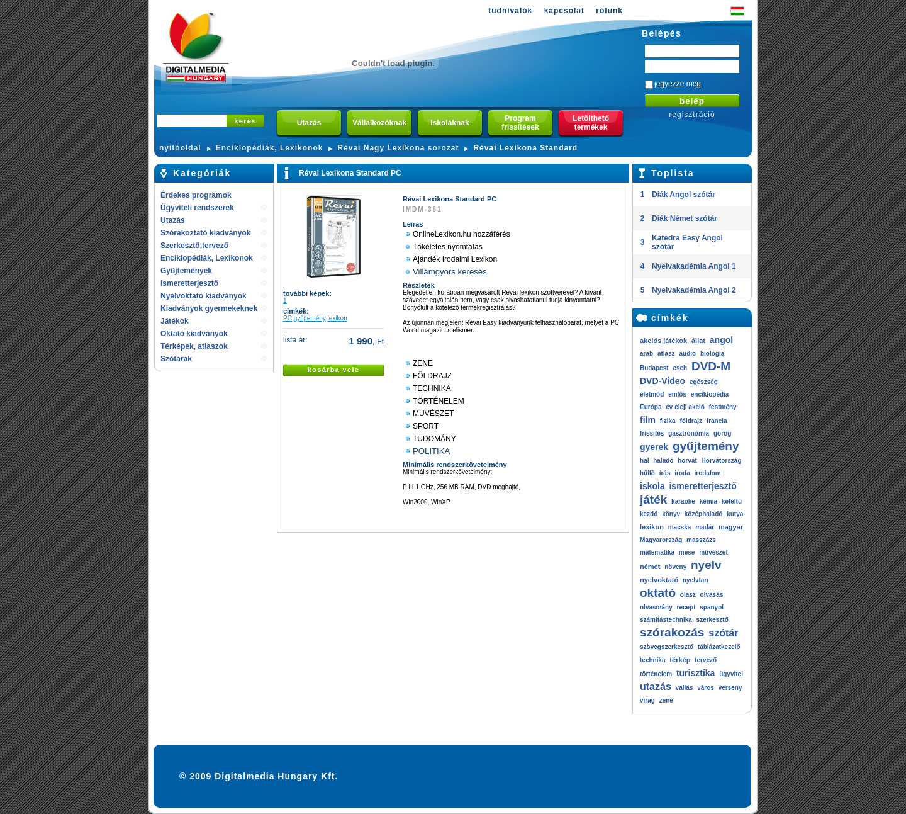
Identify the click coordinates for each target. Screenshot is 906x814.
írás (665, 473)
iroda (682, 473)
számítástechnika (666, 619)
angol (721, 340)
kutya (735, 514)
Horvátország (722, 460)
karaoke (683, 501)
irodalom (707, 473)
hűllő (647, 473)
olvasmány (656, 607)
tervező (706, 660)
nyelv (706, 565)
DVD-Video (662, 381)
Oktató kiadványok (194, 333)
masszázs (701, 539)
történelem (656, 673)
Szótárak (176, 358)
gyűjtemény (310, 318)
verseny (730, 687)
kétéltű (732, 501)
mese (687, 552)
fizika (668, 420)
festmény (723, 407)
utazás (655, 686)
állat (698, 340)
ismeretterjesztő (702, 486)
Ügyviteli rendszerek (197, 207)
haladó (663, 460)
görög (722, 433)
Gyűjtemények (186, 270)
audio (687, 353)
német (650, 566)
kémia (708, 501)
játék (653, 499)
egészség (704, 381)
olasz (688, 594)
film (648, 420)
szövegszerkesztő (666, 646)
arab (646, 353)
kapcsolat (564, 10)
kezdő (648, 514)
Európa (650, 407)
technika (653, 660)
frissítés (652, 433)
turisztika (695, 673)
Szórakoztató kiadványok (205, 233)
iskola (652, 486)
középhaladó (704, 514)
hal (644, 460)
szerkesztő (712, 619)
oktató (658, 592)
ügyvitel (731, 673)
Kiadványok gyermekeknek (208, 308)
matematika (657, 552)
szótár (723, 633)
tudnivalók (510, 10)
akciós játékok (663, 340)
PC (287, 318)
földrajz (691, 420)
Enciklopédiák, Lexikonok (269, 148)
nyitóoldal (180, 148)
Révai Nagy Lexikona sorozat (398, 148)
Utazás (172, 220)
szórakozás (672, 632)
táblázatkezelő (719, 646)
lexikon (337, 318)
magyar (731, 527)
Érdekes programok (196, 195)
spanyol (712, 607)
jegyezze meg (677, 83)
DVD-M (710, 366)
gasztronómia (688, 433)
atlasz (666, 353)
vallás (684, 687)
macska (679, 527)
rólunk (609, 10)
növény (675, 566)
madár (704, 527)
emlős (677, 394)
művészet (713, 552)
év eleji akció (685, 407)
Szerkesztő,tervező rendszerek (194, 246)
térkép (679, 660)
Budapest (654, 368)
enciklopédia (710, 394)
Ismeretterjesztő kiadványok (189, 284)
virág (647, 700)
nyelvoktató (659, 580)
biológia (712, 353)
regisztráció (692, 114)
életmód (652, 394)
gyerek (654, 447)
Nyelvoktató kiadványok (203, 295)
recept (685, 607)
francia (717, 420)
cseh (680, 368)
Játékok (174, 321)
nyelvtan (695, 580)
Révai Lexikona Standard (525, 148)
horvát (687, 460)
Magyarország (661, 539)
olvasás (712, 594)
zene (666, 700)
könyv (671, 514)
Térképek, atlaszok (194, 346)
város (705, 687)
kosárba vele (334, 369)
